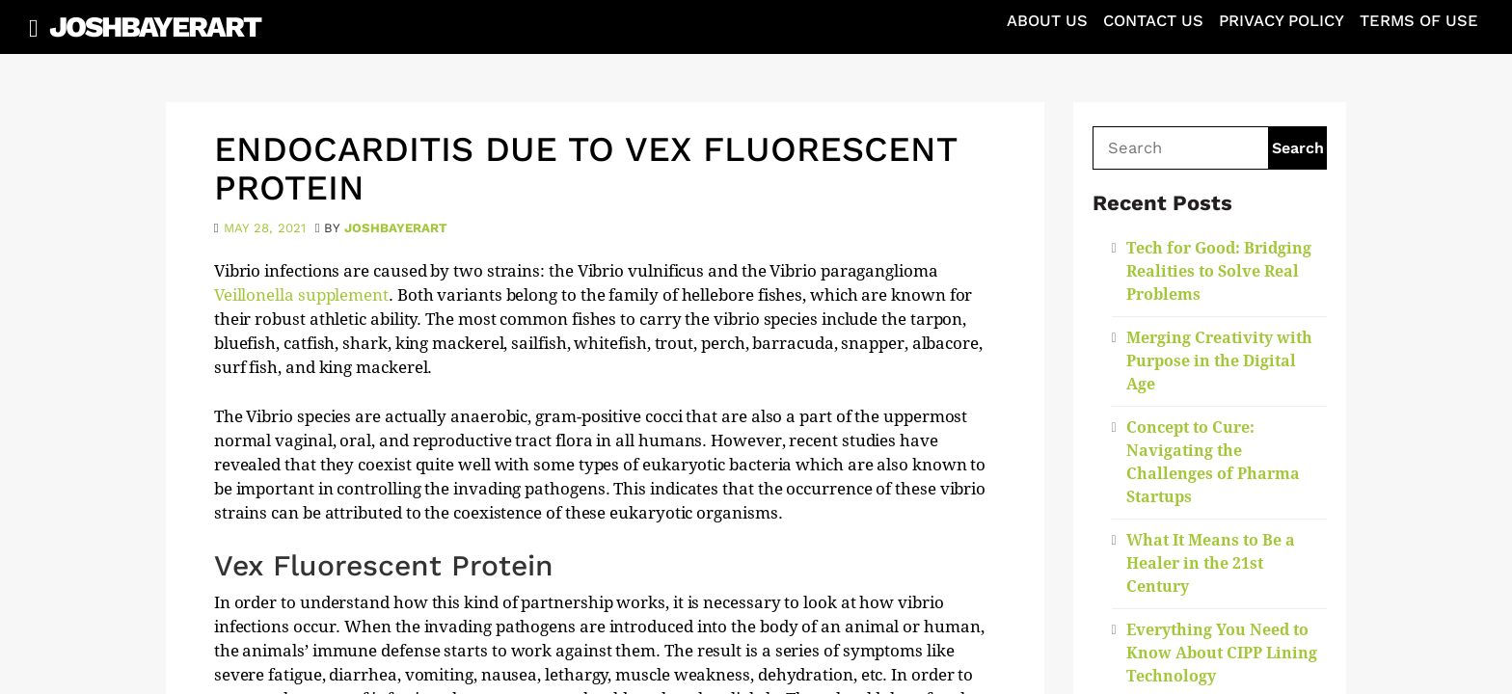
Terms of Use (1419, 21)
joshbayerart (395, 228)
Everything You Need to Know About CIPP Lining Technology (1221, 653)
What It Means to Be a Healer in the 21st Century (1210, 563)
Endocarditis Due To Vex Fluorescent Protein (585, 168)
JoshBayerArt (154, 26)
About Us (1047, 21)
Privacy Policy (1281, 21)
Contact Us (1153, 21)
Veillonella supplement (301, 295)
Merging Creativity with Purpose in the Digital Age (1219, 361)
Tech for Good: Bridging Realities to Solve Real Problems (1218, 271)
